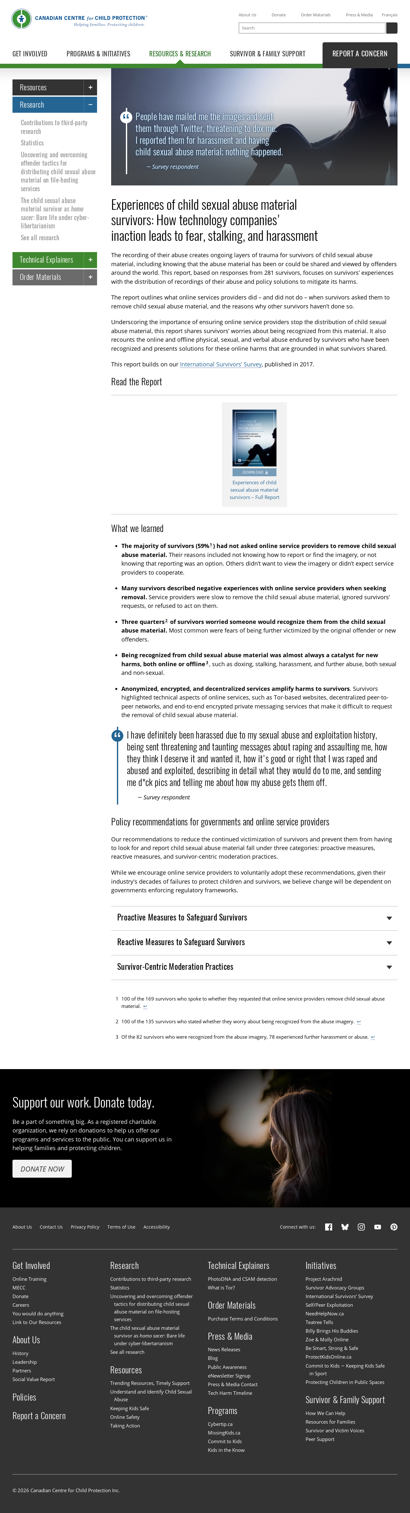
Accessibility (157, 1227)
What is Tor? (221, 1287)
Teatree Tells (319, 1322)
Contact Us (51, 1227)
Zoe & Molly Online (327, 1339)
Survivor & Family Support (345, 1399)
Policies (24, 1397)
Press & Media (359, 15)
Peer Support (320, 1439)
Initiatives (321, 1265)
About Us (247, 15)
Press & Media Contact (233, 1384)
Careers (20, 1305)
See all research (40, 237)
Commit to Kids (225, 1441)
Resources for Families (330, 1422)
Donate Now (42, 1169)
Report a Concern (39, 1415)
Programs (222, 1410)
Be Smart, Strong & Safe (332, 1348)
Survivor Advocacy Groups (335, 1287)
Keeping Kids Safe (129, 1408)
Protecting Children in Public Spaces (345, 1382)
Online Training (29, 1279)
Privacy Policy (85, 1227)
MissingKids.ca (224, 1432)
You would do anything (37, 1313)
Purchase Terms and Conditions (243, 1318)
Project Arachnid (324, 1279)
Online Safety (125, 1417)
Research (32, 104)
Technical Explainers (46, 260)
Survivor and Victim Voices (335, 1430)
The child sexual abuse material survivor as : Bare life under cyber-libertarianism (55, 213)
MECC (18, 1287)
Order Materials (316, 15)
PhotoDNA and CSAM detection (242, 1279)
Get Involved (31, 1265)
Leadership (24, 1362)
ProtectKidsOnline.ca (328, 1357)
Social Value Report (33, 1379)
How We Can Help (325, 1413)
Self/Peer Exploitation (329, 1305)
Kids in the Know (226, 1450)
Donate (279, 15)
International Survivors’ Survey (221, 364)
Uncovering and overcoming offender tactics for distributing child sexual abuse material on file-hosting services (58, 171)
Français (390, 15)
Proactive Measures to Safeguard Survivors (182, 917)
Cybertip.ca (220, 1424)
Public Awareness (227, 1367)
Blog (213, 1358)
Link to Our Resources (36, 1322)
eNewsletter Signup (229, 1375)
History (20, 1353)
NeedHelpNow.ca (325, 1313)
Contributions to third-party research (54, 126)
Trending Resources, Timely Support (150, 1383)
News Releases (224, 1349)
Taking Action (125, 1425)
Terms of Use (121, 1227)
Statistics (32, 142)
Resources (33, 87)
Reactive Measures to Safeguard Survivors (181, 941)
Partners (21, 1370)
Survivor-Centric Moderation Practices (175, 966)
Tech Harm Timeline (230, 1393)
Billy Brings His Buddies (332, 1331)
